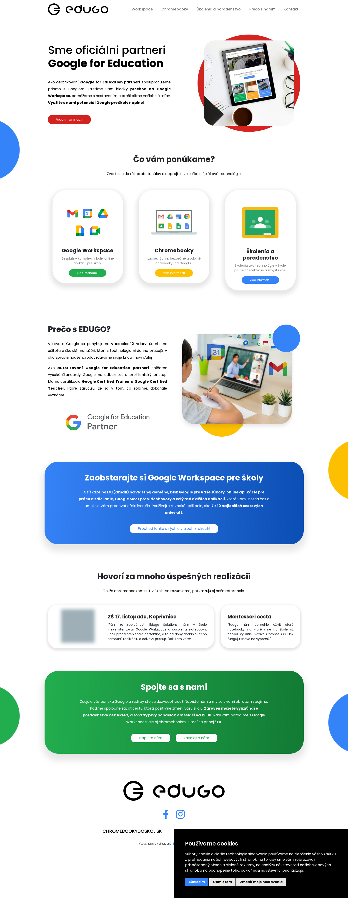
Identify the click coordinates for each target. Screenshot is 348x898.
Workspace (142, 9)
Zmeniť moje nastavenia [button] (261, 882)
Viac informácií (69, 119)
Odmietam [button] (222, 882)
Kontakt (291, 9)
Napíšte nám (150, 737)
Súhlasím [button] (197, 882)
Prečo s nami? (262, 9)
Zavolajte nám (196, 737)
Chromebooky (174, 9)
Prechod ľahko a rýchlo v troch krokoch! (174, 528)
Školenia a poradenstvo (219, 9)
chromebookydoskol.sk (132, 831)
